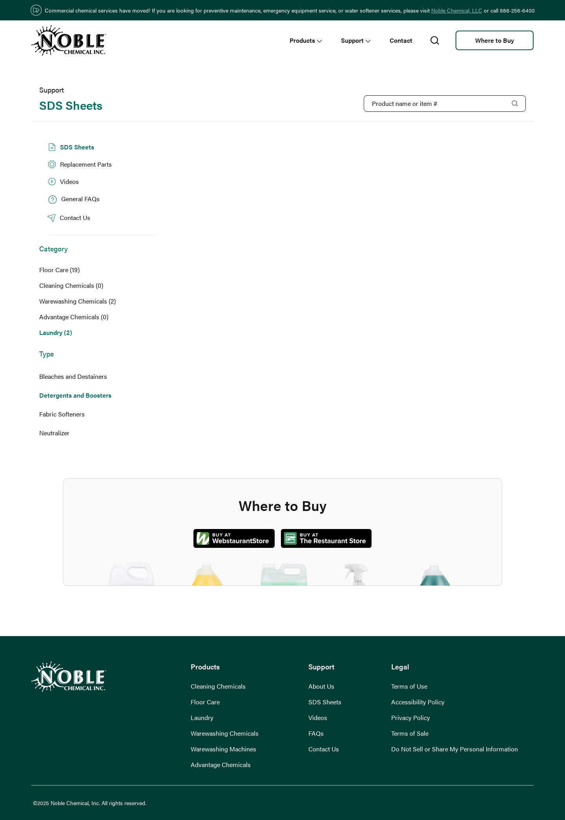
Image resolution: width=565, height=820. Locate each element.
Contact (401, 40)
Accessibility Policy (418, 701)
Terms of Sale (409, 733)
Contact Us (323, 748)
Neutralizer (54, 432)
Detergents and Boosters (75, 395)
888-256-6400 (517, 10)
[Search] (515, 103)
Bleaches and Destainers (73, 376)
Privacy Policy (410, 717)
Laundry (202, 717)
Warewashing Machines (223, 748)
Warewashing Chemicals (225, 733)
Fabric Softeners (62, 413)
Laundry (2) (55, 332)
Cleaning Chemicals (218, 686)
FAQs (316, 733)
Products (306, 40)
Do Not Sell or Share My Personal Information (454, 748)
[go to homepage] (68, 40)
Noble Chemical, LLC (456, 10)
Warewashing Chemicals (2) (77, 300)
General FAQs (73, 199)
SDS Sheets (70, 147)
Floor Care (205, 701)
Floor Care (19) (59, 269)
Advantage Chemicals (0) (73, 316)
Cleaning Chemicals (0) (71, 285)
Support (356, 40)
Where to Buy (494, 40)
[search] (435, 40)
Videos (63, 181)
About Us (321, 686)
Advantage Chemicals (221, 764)
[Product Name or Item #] (445, 103)
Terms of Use (409, 686)
